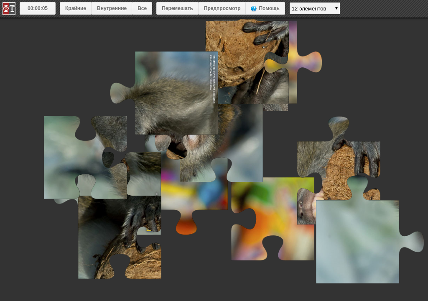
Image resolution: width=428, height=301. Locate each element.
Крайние (75, 8)
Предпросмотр (222, 8)
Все (142, 8)
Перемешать (177, 8)
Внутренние (112, 8)
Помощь (269, 8)
